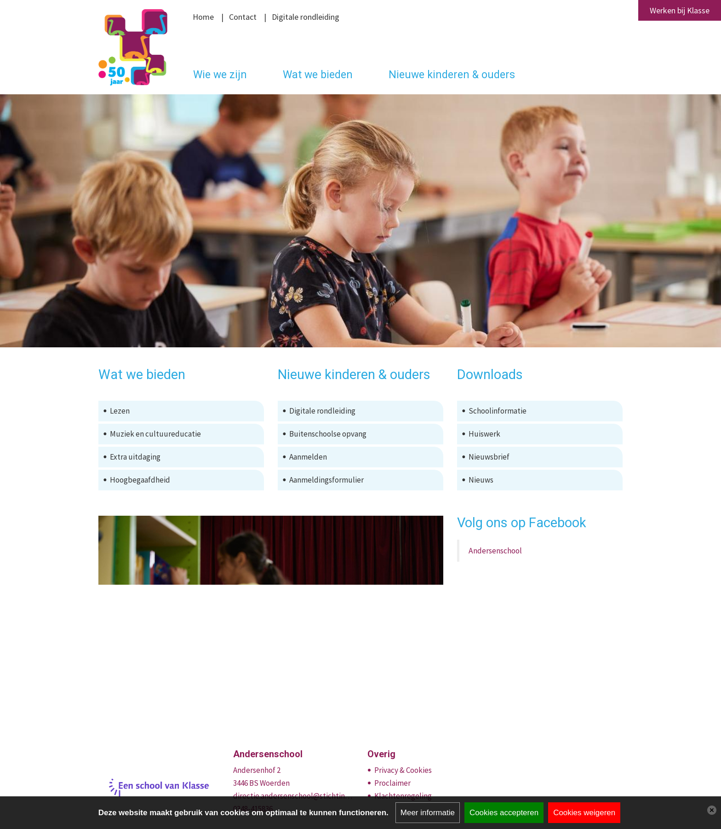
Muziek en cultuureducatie (155, 434)
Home (203, 17)
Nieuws (481, 480)
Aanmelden (308, 457)
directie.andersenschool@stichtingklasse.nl (293, 796)
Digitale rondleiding (305, 17)
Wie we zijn (220, 75)
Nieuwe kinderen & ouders (452, 75)
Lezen (120, 411)
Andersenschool (495, 551)
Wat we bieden (318, 75)
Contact (243, 17)
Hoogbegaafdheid (140, 480)
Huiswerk (484, 434)
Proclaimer (392, 783)
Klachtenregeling (403, 796)
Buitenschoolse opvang (327, 434)
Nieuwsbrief (489, 457)
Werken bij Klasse (680, 10)
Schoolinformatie (497, 411)
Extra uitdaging (135, 457)
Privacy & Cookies (403, 770)
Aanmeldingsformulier (326, 480)
